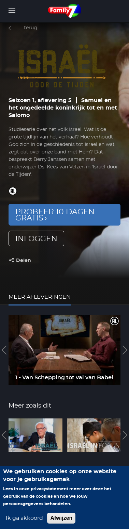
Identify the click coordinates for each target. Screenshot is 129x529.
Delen (23, 260)
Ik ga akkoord (24, 520)
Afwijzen (61, 520)
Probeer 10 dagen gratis (55, 215)
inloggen (36, 239)
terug (30, 28)
